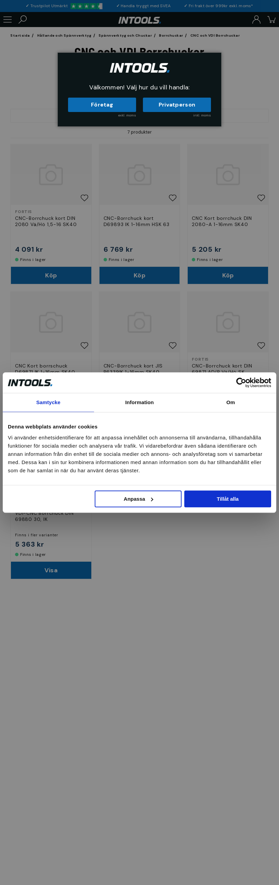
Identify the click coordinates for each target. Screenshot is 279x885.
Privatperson (177, 104)
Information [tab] (139, 402)
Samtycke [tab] (48, 402)
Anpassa (139, 499)
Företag (102, 104)
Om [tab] (230, 402)
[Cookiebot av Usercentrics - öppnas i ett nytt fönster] (241, 382)
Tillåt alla (228, 499)
